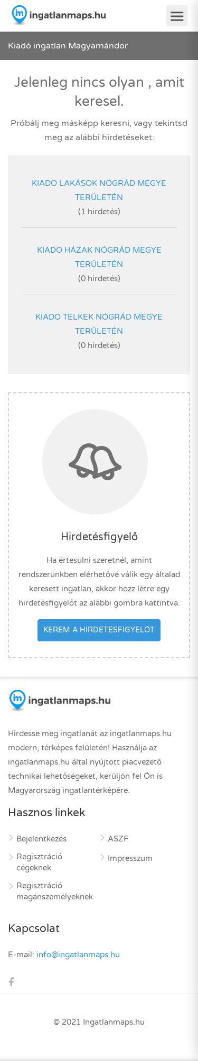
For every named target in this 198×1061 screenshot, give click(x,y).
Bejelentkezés (41, 839)
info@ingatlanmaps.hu (78, 954)
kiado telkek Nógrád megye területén (99, 324)
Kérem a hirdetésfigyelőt (99, 630)
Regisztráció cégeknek (39, 862)
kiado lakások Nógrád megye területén (99, 190)
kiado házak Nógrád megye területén (99, 257)
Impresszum (130, 858)
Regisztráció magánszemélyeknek (54, 891)
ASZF (118, 839)
